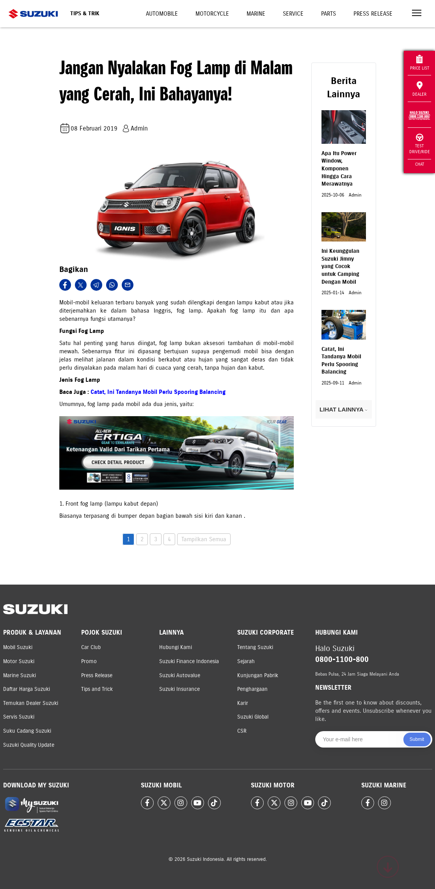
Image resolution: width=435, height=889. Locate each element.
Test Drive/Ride (419, 144)
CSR (242, 731)
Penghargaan (252, 689)
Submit (417, 739)
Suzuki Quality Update (28, 745)
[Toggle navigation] (416, 14)
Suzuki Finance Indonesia (189, 661)
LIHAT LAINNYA (344, 409)
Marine (256, 13)
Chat (419, 164)
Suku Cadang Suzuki (27, 731)
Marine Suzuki (19, 675)
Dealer (419, 89)
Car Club (91, 647)
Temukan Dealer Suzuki (30, 703)
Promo (89, 661)
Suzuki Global (252, 717)
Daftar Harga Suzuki (26, 689)
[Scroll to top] (388, 867)
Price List (419, 63)
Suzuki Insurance (179, 689)
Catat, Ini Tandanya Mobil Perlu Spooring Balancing (158, 391)
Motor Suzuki (18, 661)
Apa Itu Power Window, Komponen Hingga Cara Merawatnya (339, 168)
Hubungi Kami (175, 647)
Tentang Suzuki (255, 647)
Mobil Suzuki (17, 647)
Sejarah (246, 661)
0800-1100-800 (342, 659)
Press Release (372, 13)
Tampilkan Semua (203, 539)
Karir (242, 703)
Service (293, 13)
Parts (328, 13)
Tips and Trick (97, 689)
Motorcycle (212, 13)
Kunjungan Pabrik (257, 675)
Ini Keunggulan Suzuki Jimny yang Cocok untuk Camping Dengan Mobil (340, 266)
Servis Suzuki (18, 717)
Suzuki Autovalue (179, 675)
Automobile (162, 13)
